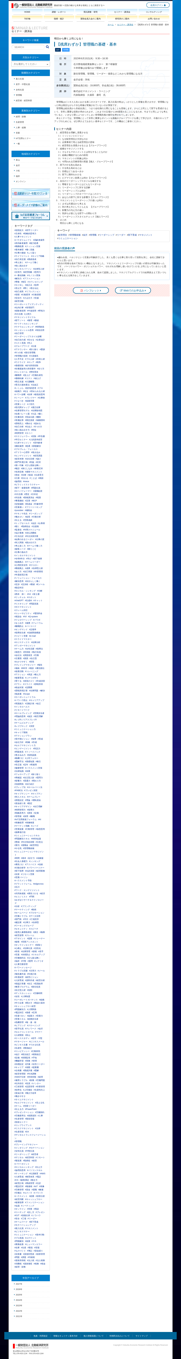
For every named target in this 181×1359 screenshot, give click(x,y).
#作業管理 (40, 1086)
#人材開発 (19, 1035)
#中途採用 (31, 311)
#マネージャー (21, 1041)
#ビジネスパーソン (23, 269)
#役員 (27, 1083)
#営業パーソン (21, 877)
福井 (18, 176)
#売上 (29, 343)
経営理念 (62, 235)
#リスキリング (21, 604)
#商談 (36, 1209)
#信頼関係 (19, 784)
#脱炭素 (18, 694)
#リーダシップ (35, 513)
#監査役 (18, 530)
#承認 (29, 674)
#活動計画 (29, 703)
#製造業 (18, 1160)
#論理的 (18, 481)
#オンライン (20, 1209)
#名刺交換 (19, 472)
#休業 (27, 771)
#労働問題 (40, 1080)
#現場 (36, 1247)
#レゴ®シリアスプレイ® (26, 719)
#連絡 (17, 668)
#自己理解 (37, 806)
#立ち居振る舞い (32, 465)
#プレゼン (40, 1212)
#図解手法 (19, 761)
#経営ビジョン (31, 977)
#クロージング (33, 1025)
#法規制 (35, 526)
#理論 (27, 800)
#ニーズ (34, 826)
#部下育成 (33, 1222)
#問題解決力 (20, 1009)
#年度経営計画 (21, 575)
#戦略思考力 (20, 813)
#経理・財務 (20, 1267)
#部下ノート (20, 320)
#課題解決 (36, 446)
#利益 (31, 462)
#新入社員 (19, 1228)
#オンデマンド (21, 629)
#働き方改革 (30, 1093)
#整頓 (36, 320)
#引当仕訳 (19, 536)
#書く (40, 414)
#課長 (29, 813)
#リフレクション (32, 291)
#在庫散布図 (36, 410)
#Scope (26, 694)
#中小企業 (19, 1003)
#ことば (33, 478)
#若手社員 (19, 1028)
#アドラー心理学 (22, 452)
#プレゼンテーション (24, 1112)
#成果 (27, 568)
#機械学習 (19, 1061)
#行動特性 (35, 1051)
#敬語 (17, 468)
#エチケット (30, 1238)
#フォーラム (37, 623)
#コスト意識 (20, 343)
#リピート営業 (21, 636)
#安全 (17, 1218)
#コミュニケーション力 (25, 729)
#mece (26, 481)
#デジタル (19, 1157)
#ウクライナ (20, 362)
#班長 (17, 951)
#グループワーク (22, 346)
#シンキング (34, 861)
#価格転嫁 (19, 378)
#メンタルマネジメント (25, 555)
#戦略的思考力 (29, 233)
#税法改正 (25, 1054)
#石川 (17, 887)
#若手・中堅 (36, 1038)
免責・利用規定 (40, 1336)
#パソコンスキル (34, 1170)
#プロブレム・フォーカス (26, 449)
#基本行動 (39, 1234)
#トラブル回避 (21, 971)
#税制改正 (36, 1054)
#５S (34, 1241)
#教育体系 (29, 1177)
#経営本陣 (19, 459)
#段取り (38, 945)
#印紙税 (31, 1257)
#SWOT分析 (20, 1077)
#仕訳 (38, 1183)
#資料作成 (29, 980)
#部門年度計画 (21, 462)
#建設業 (18, 922)
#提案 (29, 938)
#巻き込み (35, 452)
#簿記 (29, 1251)
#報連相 (28, 1186)
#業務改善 (19, 1244)
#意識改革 (38, 983)
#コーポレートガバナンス (26, 1000)
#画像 (41, 1186)
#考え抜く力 (20, 546)
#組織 (41, 1000)
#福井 (17, 961)
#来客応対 (38, 468)
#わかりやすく (21, 662)
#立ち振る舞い (33, 958)
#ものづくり (20, 1251)
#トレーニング (31, 671)
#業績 (32, 584)
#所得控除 (31, 1077)
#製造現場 (29, 1119)
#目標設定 (19, 1064)
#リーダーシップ (22, 1154)
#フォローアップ (22, 774)
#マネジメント (31, 1228)
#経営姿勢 (19, 935)
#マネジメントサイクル (25, 317)
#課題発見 (27, 655)
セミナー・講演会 (125, 24)
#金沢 (40, 1028)
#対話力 (36, 748)
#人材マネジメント (23, 443)
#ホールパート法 (34, 787)
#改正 (38, 703)
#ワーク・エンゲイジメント (27, 890)
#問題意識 (33, 604)
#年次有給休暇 (27, 842)
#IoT (36, 1186)
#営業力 (39, 1016)
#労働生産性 (37, 375)
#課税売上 (19, 423)
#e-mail (32, 636)
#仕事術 (41, 398)
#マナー (38, 1032)
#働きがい (19, 517)
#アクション (20, 674)
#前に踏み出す (21, 266)
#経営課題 (37, 455)
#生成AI (28, 600)
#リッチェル (20, 597)
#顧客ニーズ (20, 549)
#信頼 (40, 864)
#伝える (18, 520)
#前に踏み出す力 (22, 430)
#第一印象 (19, 465)
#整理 (29, 320)
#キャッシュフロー (33, 1199)
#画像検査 (29, 822)
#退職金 (24, 845)
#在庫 (17, 1247)
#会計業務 (19, 533)
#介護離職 (29, 381)
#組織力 (18, 391)
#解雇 (40, 1189)
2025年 (19, 1295)
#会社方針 (19, 742)
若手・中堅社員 (23, 84)
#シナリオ (38, 961)
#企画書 (18, 1070)
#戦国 (38, 497)
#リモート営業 (27, 874)
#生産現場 (19, 1132)
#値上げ (37, 378)
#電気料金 (37, 613)
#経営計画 (19, 1183)
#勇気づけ (19, 864)
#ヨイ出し (19, 285)
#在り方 (40, 368)
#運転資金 (36, 800)
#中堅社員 (29, 1151)
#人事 (40, 1115)
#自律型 (35, 922)
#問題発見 (19, 752)
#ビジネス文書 (21, 1045)
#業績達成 (31, 259)
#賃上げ (26, 375)
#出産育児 (38, 475)
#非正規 (18, 764)
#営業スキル (20, 1019)
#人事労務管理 (21, 964)
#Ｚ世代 (30, 404)
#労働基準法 (20, 1115)
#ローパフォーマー (23, 491)
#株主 (38, 761)
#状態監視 (25, 1057)
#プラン (18, 684)
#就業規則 (31, 1115)
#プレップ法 (20, 787)
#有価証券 (19, 420)
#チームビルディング (24, 723)
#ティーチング (21, 1173)
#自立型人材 (20, 990)
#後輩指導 (19, 1202)
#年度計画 (31, 974)
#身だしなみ (26, 468)
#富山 (27, 1035)
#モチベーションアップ (25, 1225)
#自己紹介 (29, 784)
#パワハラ (38, 1193)
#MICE (24, 668)
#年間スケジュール (31, 530)
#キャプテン (36, 794)
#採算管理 (40, 1254)
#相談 (31, 668)
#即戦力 (41, 311)
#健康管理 (19, 768)
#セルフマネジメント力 (25, 745)
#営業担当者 (38, 713)
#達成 (30, 475)
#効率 (36, 285)
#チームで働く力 (34, 546)
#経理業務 (40, 871)
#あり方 (18, 571)
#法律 (37, 1128)
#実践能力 (19, 703)
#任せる (30, 340)
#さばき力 (27, 298)
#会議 (17, 1206)
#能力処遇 (33, 243)
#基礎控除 (19, 365)
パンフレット (91, 290)
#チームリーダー (32, 562)
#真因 (25, 658)
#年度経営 (19, 977)
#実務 (27, 1061)
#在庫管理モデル (22, 410)
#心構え (18, 948)
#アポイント (20, 938)
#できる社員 (34, 1045)
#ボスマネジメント (23, 607)
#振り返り (35, 774)
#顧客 (17, 942)
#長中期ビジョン (22, 739)
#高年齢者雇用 (21, 243)
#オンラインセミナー (24, 945)
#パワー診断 (20, 394)
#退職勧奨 (37, 491)
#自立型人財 (28, 777)
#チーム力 (19, 649)
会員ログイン (156, 5)
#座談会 (18, 616)
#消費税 (18, 1264)
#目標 (23, 475)
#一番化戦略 (20, 275)
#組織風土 (19, 562)
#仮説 (29, 716)
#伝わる (24, 478)
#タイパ (28, 433)
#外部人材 (40, 359)
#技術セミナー (21, 1122)
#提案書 (35, 1067)
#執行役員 (36, 652)
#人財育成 (19, 980)
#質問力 (39, 777)
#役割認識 (31, 755)
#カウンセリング (35, 282)
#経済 (42, 893)
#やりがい (33, 565)
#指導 (33, 739)
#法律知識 (19, 771)
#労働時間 (37, 993)
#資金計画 (19, 1093)
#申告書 (41, 436)
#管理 (34, 1061)
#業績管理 (29, 1183)
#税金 (42, 1264)
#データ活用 (34, 916)
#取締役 (26, 1160)
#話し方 (30, 1212)
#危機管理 (19, 1022)
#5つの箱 (19, 352)
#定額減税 (19, 504)
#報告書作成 (20, 974)
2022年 (19, 1311)
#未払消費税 (30, 533)
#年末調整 (31, 1074)
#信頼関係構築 (33, 632)
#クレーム (29, 935)
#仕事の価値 (20, 253)
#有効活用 (39, 330)
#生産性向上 (39, 1090)
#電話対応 (19, 1012)
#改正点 (28, 285)
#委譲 (42, 349)
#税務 (36, 1264)
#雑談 (40, 478)
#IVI (25, 616)
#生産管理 (19, 1119)
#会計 (17, 1054)
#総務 (31, 1196)
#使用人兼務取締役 (23, 932)
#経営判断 (19, 1199)
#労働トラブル (21, 916)
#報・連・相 (30, 1022)
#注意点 (39, 842)
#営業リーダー (29, 1106)
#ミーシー (19, 398)
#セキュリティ (21, 929)
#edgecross (38, 884)
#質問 (30, 961)
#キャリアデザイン (23, 806)
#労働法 (18, 1193)
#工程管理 (19, 1086)
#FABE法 (19, 790)
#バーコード (30, 626)
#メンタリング (21, 1148)
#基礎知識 (29, 761)
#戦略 (27, 742)
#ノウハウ (36, 1215)
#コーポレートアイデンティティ (29, 304)
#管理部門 (29, 307)
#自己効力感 (20, 340)
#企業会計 (40, 340)
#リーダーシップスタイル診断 (28, 336)
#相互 (23, 282)
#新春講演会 (28, 497)
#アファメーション (31, 278)
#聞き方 (28, 1003)
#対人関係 (19, 542)
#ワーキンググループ (24, 925)
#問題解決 (19, 1241)
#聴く (17, 526)
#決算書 (18, 1254)
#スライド (27, 684)
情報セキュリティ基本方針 (65, 1336)
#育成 (40, 739)
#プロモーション (36, 913)
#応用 (34, 1012)
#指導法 (39, 649)
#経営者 (34, 1154)
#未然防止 (25, 954)
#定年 (25, 764)
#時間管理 (19, 433)
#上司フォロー (31, 758)
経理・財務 (21, 116)
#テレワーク (30, 1028)
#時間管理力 (20, 810)
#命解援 (39, 858)
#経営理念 (34, 845)
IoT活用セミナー (23, 138)
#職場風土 (19, 568)
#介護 (17, 478)
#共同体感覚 (20, 893)
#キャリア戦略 (37, 256)
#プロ (40, 388)
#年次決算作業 (31, 536)
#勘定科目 (19, 587)
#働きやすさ (20, 1096)
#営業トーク (20, 404)
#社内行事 (19, 307)
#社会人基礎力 (21, 861)
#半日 (25, 919)
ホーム (111, 24)
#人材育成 (19, 1177)
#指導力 (30, 810)
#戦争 (38, 362)
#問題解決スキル (22, 839)
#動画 (33, 909)
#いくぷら (19, 388)
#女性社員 (19, 1151)
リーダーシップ (106, 235)
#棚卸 (38, 417)
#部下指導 (19, 871)
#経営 (34, 1160)
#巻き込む (34, 288)
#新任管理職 (29, 352)
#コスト (28, 378)
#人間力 (27, 314)
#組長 (27, 517)
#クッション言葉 (32, 246)
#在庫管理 (25, 951)
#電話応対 (19, 1186)
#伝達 (33, 346)
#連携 (27, 623)
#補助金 (28, 510)
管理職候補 (75, 235)
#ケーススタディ (22, 1038)
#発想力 (18, 652)
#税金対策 (19, 687)
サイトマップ (142, 1336)
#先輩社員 (27, 948)
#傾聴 (27, 1067)
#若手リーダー (31, 230)
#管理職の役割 (21, 356)
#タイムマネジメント (24, 1099)
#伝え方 (38, 1167)
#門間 (31, 896)
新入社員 (20, 79)
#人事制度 (25, 996)
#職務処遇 (19, 246)
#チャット (38, 600)
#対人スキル (20, 797)
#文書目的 (19, 417)
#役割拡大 (19, 230)
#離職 (32, 816)
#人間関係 (31, 1009)
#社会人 (28, 426)
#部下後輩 (37, 558)
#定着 (36, 813)
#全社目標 (29, 459)
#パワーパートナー (35, 868)
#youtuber (19, 510)
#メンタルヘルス (22, 707)
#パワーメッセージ (23, 967)
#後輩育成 (19, 678)
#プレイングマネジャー (25, 665)
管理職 (93, 235)
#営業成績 (27, 520)
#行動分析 (36, 517)
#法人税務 (40, 1260)
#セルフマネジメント (24, 1102)
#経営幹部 (29, 1157)
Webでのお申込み (133, 290)
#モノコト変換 (33, 275)
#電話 (38, 1177)
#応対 (38, 462)
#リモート (40, 1157)
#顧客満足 (24, 1180)
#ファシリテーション (34, 1202)
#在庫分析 (35, 642)
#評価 (27, 1064)
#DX (27, 1132)
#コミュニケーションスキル (27, 835)
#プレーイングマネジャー (26, 1144)
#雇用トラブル (21, 1080)
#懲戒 (17, 842)
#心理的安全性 (21, 565)
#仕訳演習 (29, 871)
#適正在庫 (35, 407)
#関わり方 (36, 781)
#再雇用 (33, 764)
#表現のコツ (28, 681)
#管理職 (18, 1141)
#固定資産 (29, 420)
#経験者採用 (20, 311)
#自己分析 (19, 426)
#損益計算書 (20, 983)
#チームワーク (21, 1222)
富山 (18, 160)
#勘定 (29, 803)
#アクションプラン (23, 736)
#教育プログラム (22, 987)
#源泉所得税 (20, 1260)
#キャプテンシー (22, 794)
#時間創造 (39, 327)
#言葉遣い (19, 507)
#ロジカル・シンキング (25, 591)
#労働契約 (39, 1112)
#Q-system (33, 616)
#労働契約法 (20, 958)
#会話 (33, 523)
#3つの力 (38, 426)
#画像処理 (19, 822)
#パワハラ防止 (21, 700)
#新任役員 (35, 987)
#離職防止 (19, 626)
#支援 (36, 298)
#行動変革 (25, 294)
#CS (16, 1180)
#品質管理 (29, 1086)
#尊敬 (17, 282)
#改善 (27, 1241)
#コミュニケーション (24, 1234)
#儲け (38, 459)
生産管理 (20, 122)
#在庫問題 (33, 690)
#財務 (31, 1080)
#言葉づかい (20, 1016)
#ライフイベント (22, 256)
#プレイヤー (30, 398)
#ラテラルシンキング (24, 327)
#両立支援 (19, 381)
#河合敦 (18, 497)
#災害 (27, 500)
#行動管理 (29, 829)
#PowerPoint (30, 1109)
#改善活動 (19, 671)
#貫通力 (26, 781)
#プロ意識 (19, 1238)
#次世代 (18, 272)
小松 (18, 171)
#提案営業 (29, 401)
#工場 (23, 1218)
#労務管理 (19, 1189)
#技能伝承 (25, 1215)
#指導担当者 (20, 632)
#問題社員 (35, 488)
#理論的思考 (20, 716)
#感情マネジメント (33, 472)
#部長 (31, 662)
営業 (18, 133)
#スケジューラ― (22, 436)
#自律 (29, 394)
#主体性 (18, 233)
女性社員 (20, 90)
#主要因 (18, 658)
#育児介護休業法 (22, 385)
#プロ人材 (29, 359)
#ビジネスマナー (22, 1231)
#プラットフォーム (23, 884)
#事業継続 (19, 500)
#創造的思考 (39, 394)
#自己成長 (19, 291)
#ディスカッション (23, 993)
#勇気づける (32, 893)
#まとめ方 (19, 623)
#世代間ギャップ (22, 407)
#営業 (29, 1209)
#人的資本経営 (35, 439)
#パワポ (36, 620)
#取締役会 (25, 526)
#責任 (35, 932)
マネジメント (145, 235)
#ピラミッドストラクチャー (27, 484)
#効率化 (18, 1090)
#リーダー (32, 1218)
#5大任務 (19, 314)
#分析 (17, 906)
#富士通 (36, 594)
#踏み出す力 (30, 542)
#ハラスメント (21, 1196)
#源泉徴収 (27, 1264)
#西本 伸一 (20, 594)
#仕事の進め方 (21, 552)
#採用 (25, 816)
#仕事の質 (39, 539)
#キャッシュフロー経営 (25, 1006)
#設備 (17, 1057)
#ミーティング (27, 1206)
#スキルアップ (38, 954)
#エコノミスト (21, 896)
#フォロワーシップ (23, 620)
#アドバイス (30, 864)
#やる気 (18, 848)
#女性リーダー (38, 1064)
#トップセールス (22, 523)
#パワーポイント (22, 1164)
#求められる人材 (37, 391)
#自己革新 (27, 571)
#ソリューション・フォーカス (28, 578)
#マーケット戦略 (22, 826)
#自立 (29, 983)
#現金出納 (29, 417)
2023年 (19, 1305)
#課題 (23, 1257)
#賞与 (17, 845)
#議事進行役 (20, 832)
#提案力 (30, 1016)
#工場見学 (34, 919)
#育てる (18, 681)
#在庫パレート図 (22, 414)
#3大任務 (19, 494)
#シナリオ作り (31, 678)
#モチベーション (36, 1148)
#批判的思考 (30, 388)
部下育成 (132, 235)
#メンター (36, 1083)
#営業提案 (19, 829)
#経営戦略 (27, 272)
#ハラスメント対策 (33, 768)
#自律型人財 (37, 568)
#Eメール (40, 584)
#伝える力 (19, 1109)
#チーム (18, 1106)
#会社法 (18, 655)
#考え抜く (19, 262)
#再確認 (18, 777)
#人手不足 (19, 359)
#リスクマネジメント (24, 1128)
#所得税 (26, 652)
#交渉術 (24, 584)
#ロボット (31, 597)
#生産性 (18, 1048)
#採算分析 (40, 1196)
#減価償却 (40, 420)
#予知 (34, 1057)
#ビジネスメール (36, 1041)
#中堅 (23, 961)
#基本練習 (19, 249)
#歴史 (26, 494)
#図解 (36, 1070)
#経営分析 (40, 980)
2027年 (19, 1284)
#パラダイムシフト (23, 240)
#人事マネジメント (23, 237)
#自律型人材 (38, 269)
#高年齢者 (37, 443)
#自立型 (33, 658)
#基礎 (27, 1012)
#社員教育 (33, 1173)
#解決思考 (19, 581)
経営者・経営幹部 (24, 100)
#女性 (17, 996)
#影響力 (18, 781)
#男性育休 (33, 372)
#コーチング (20, 1212)
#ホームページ (21, 913)
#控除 (33, 436)
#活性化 (37, 948)
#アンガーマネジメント (25, 645)
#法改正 (34, 385)
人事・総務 (21, 127)
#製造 (30, 1247)
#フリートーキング (33, 507)
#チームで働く (31, 262)
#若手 (40, 951)
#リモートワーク (22, 710)
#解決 (42, 690)
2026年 (19, 1289)
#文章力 (32, 971)
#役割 (29, 990)
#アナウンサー (21, 349)
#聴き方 (34, 1180)
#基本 (23, 858)
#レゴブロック (21, 726)
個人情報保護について (94, 1336)
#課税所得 (38, 684)
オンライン (21, 181)
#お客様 (41, 523)
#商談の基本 (39, 1003)
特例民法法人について (120, 1336)
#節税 (34, 951)
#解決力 (18, 278)
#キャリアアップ (36, 700)
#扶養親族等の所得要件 (25, 368)
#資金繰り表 (20, 803)
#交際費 (28, 687)
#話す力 (31, 858)
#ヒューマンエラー (33, 1244)
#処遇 (27, 446)
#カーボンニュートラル (25, 697)
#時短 (33, 430)
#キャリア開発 (21, 732)
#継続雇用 (19, 446)
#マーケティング (22, 909)
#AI (39, 819)
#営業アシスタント (29, 942)
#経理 (40, 1077)
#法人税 (30, 1260)
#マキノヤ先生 (21, 513)
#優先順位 (39, 668)
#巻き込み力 (20, 755)
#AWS (42, 1173)
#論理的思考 (20, 1170)
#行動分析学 (20, 868)
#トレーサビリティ (23, 613)
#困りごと (31, 549)
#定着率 (32, 629)
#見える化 (39, 1102)
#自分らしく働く (32, 581)
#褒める (28, 423)
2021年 (19, 1316)
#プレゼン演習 (30, 790)
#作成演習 (40, 681)
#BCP (34, 500)
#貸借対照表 (28, 1254)
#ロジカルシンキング (24, 1167)
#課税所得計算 (21, 690)
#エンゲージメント (23, 748)
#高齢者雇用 (38, 240)
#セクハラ (27, 1193)
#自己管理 (19, 333)
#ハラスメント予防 (23, 880)
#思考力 (37, 272)
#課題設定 (19, 800)
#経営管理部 (20, 1074)
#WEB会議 (36, 839)
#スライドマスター (23, 639)
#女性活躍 (29, 649)
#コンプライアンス (23, 1125)
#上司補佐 (27, 1090)
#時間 (17, 858)
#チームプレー (33, 797)
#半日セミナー (21, 439)
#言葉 (17, 954)
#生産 (23, 1247)
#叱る (25, 391)
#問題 (17, 1257)
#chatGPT (19, 600)
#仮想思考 (40, 829)
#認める (37, 423)
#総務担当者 (32, 1019)
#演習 (31, 726)
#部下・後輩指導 (22, 488)
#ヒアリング (20, 1025)
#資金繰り (38, 1251)
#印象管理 (38, 504)
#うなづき (19, 401)
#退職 (34, 1189)
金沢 (85, 235)
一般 (18, 143)
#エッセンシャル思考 (24, 330)
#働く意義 (29, 249)
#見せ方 (18, 288)
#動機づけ (19, 758)
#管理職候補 (28, 848)
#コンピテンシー (22, 1051)
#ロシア (30, 362)
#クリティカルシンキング (26, 323)
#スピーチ (33, 929)
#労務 (36, 655)
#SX (29, 594)
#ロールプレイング (23, 713)
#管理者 (18, 816)
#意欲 (17, 475)
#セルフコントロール (24, 1032)
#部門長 (18, 919)
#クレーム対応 (21, 610)
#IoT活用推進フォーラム (26, 819)
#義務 (42, 932)
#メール (41, 971)
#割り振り (33, 349)
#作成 (34, 742)
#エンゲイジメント (23, 455)
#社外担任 (19, 1083)
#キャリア (19, 1067)
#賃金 (27, 1189)
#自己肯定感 (20, 259)
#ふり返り (31, 253)
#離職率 (18, 375)
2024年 (19, 1300)
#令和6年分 (20, 558)
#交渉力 (18, 298)
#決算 (17, 874)
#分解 (39, 591)
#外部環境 (38, 571)
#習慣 (17, 294)
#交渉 (17, 584)
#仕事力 (26, 922)
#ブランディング (28, 906)
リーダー (121, 235)
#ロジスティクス (22, 642)
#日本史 (34, 494)
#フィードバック (32, 752)
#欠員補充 (33, 356)
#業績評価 (27, 1070)
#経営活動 (19, 301)
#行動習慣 (36, 294)
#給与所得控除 (31, 365)
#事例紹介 (27, 1048)
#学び (28, 558)
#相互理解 (38, 716)
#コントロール (21, 372)
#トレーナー (39, 938)
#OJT (17, 1215)
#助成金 (28, 504)
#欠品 (33, 414)
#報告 (39, 665)
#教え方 (37, 674)
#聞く (25, 288)
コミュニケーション (68, 238)
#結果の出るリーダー (24, 539)
